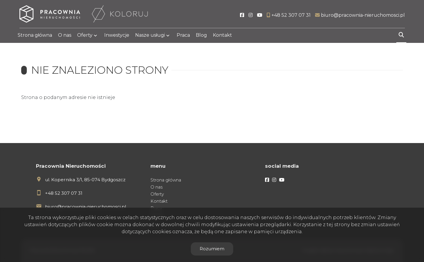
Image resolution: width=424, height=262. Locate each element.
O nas (64, 36)
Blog (201, 36)
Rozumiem (212, 248)
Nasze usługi (150, 36)
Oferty (84, 36)
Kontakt (222, 36)
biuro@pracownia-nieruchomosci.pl (85, 206)
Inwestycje (116, 36)
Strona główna (35, 36)
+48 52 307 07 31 (63, 193)
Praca (183, 36)
